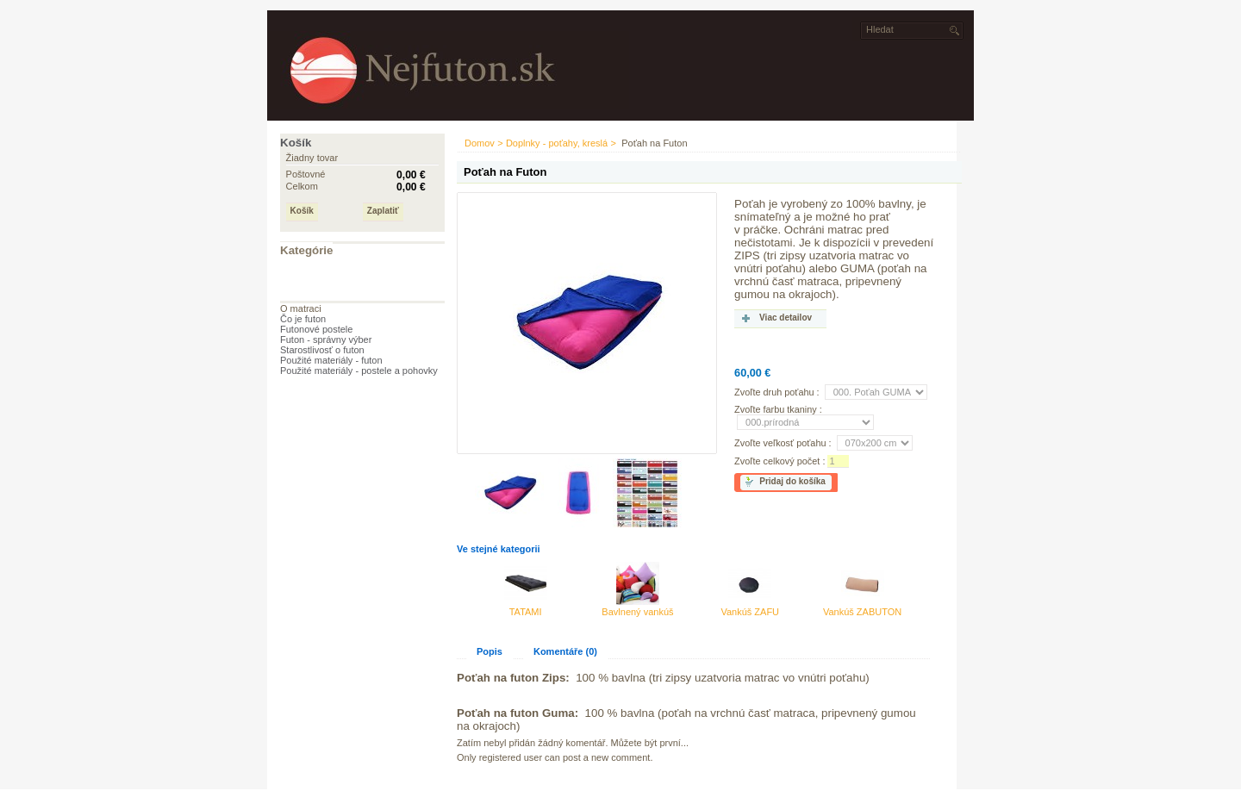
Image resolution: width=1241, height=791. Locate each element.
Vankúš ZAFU (749, 612)
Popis (489, 651)
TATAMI (525, 612)
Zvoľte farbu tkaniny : (778, 409)
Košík (295, 142)
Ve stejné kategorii (498, 548)
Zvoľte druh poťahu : (777, 392)
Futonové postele (316, 329)
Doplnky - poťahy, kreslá (557, 143)
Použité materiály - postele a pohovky (359, 370)
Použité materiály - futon (331, 360)
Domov (480, 143)
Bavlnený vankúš (637, 612)
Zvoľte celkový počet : (779, 461)
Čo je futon (303, 319)
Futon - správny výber (325, 339)
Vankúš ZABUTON (862, 612)
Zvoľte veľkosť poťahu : (782, 443)
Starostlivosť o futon (322, 350)
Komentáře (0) (565, 651)
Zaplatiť (383, 210)
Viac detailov (785, 317)
